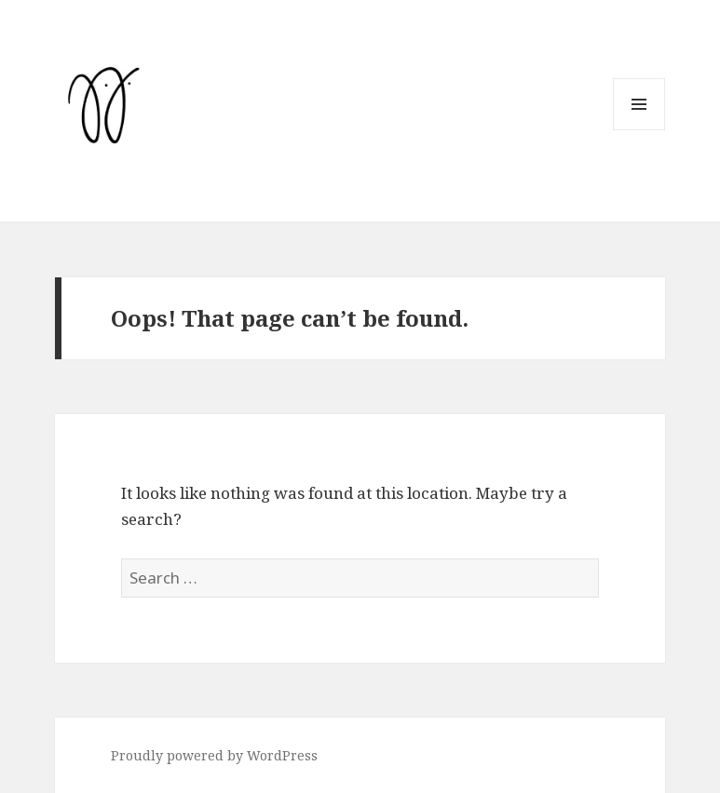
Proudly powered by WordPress (214, 755)
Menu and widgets (639, 129)
